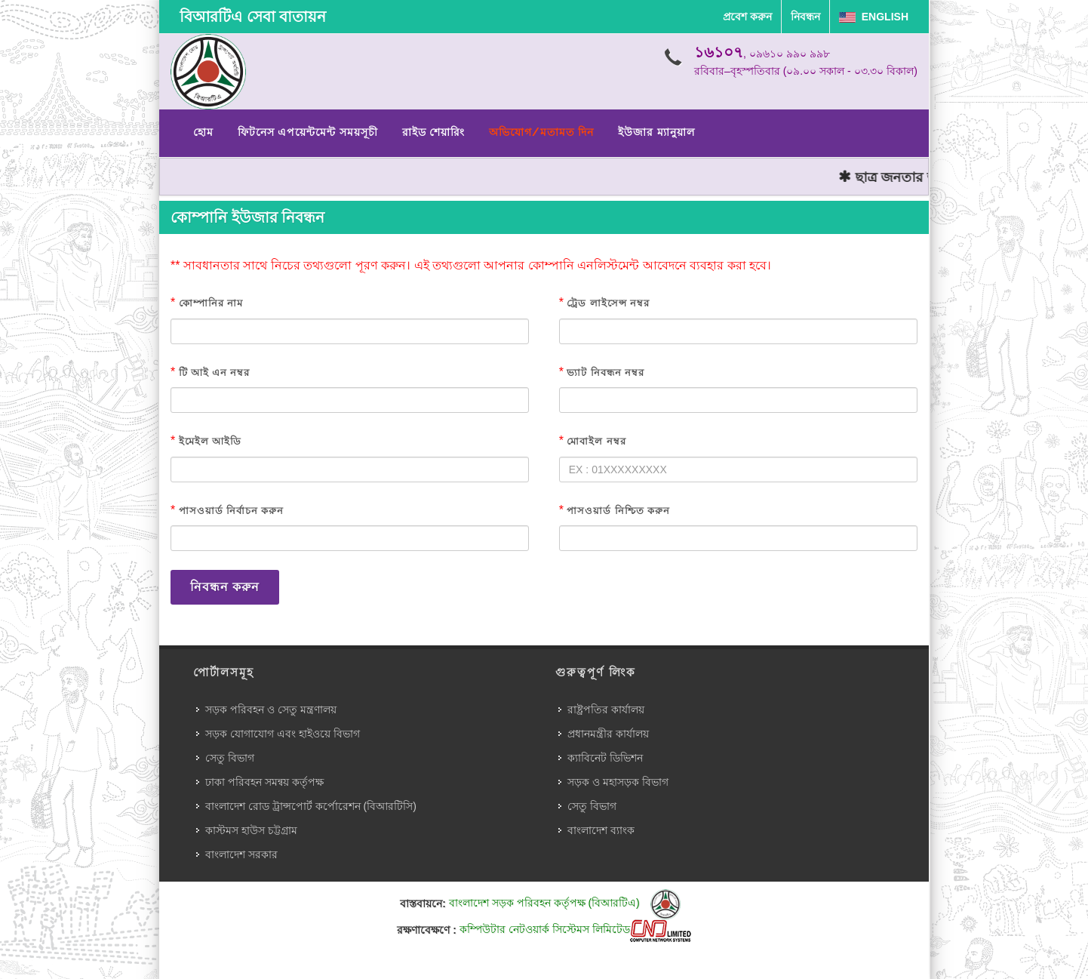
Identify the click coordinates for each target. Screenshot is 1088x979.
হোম (203, 132)
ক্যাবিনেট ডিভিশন (605, 758)
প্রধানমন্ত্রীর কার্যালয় (608, 734)
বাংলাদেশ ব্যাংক (601, 830)
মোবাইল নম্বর (596, 441)
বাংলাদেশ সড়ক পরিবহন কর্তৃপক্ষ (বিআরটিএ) (565, 903)
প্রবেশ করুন (747, 17)
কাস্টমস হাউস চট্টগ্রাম (251, 830)
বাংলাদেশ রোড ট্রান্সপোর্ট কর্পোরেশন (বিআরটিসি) (310, 806)
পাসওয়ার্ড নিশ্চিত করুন (618, 510)
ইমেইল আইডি (210, 441)
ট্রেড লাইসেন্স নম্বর (608, 303)
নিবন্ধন (805, 17)
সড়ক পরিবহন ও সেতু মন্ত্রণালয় (271, 709)
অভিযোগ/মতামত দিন (541, 132)
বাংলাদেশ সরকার (241, 854)
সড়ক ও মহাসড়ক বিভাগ (617, 782)
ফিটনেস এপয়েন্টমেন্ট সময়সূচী (308, 132)
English (873, 17)
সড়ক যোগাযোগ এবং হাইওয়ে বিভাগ (282, 734)
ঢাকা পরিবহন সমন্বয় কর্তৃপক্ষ (264, 782)
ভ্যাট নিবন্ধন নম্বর (605, 372)
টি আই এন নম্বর (214, 372)
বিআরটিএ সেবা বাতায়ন (253, 16)
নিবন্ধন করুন (225, 586)
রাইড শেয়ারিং (433, 132)
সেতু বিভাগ (229, 758)
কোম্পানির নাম (211, 303)
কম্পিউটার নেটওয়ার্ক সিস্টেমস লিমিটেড (575, 929)
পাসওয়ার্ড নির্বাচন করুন (231, 510)
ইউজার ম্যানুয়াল (656, 132)
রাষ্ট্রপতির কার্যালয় (605, 709)
